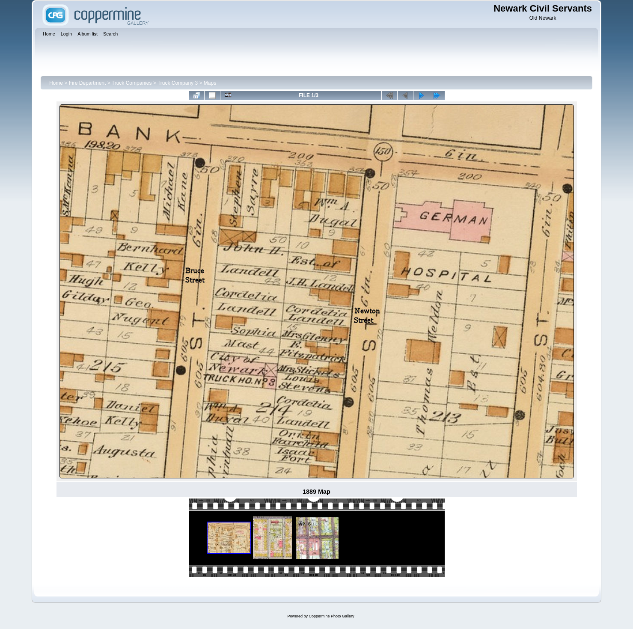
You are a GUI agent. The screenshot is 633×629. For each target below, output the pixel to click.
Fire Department (87, 83)
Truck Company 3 (178, 83)
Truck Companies (132, 83)
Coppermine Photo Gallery (331, 616)
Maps (210, 83)
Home (56, 83)
